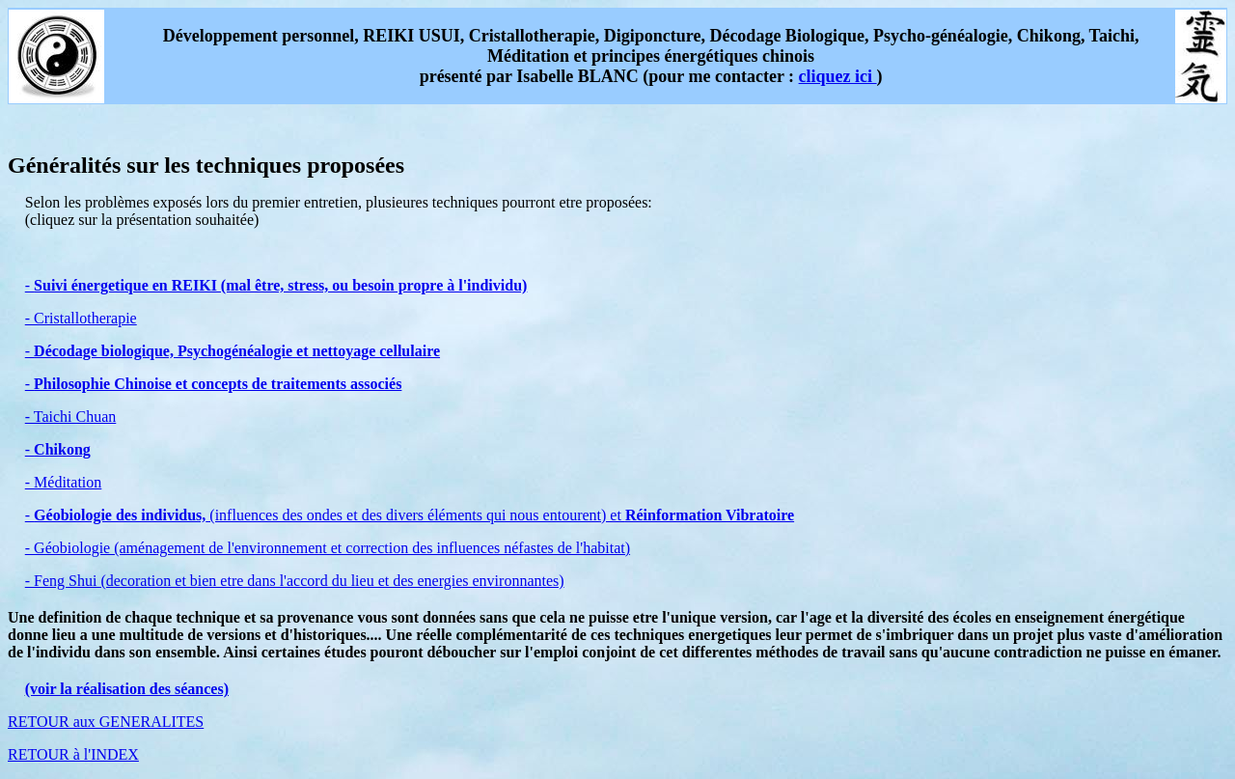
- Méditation (63, 482)
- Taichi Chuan (71, 416)
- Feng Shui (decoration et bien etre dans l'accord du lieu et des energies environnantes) (294, 580)
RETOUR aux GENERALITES (106, 721)
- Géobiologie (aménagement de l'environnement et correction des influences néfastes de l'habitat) (327, 548)
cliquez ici (838, 76)
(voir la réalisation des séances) (127, 689)
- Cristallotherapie (81, 318)
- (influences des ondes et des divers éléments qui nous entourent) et (409, 515)
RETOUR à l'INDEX (73, 754)
